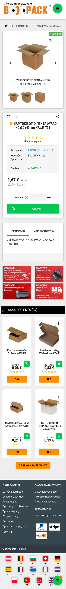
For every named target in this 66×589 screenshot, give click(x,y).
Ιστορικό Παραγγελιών (47, 496)
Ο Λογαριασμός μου (46, 491)
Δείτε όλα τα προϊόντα (33, 465)
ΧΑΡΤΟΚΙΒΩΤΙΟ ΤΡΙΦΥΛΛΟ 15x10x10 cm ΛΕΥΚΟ (49, 426)
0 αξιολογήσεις (33, 141)
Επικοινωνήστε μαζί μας (48, 515)
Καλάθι (26, 209)
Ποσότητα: (18, 197)
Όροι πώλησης (10, 511)
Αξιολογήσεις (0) (44, 231)
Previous (10, 63)
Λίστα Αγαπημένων (45, 501)
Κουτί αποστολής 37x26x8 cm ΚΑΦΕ (49, 352)
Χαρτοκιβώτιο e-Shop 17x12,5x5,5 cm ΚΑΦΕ (16, 424)
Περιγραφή (18, 231)
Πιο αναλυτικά (17, 380)
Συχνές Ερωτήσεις (12, 491)
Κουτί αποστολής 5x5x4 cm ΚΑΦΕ (17, 352)
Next (55, 63)
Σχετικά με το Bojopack (15, 506)
